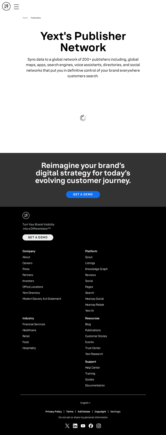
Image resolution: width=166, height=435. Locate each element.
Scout (88, 257)
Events (89, 342)
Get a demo (38, 237)
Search (89, 293)
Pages (89, 287)
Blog (88, 324)
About (26, 257)
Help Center (92, 367)
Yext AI (89, 310)
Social (89, 281)
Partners (27, 275)
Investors (28, 281)
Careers (27, 263)
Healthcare (29, 330)
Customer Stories (96, 336)
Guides (89, 379)
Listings (90, 263)
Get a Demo (83, 194)
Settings (115, 411)
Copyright (100, 411)
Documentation (95, 385)
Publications (93, 330)
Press (25, 269)
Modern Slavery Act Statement (41, 299)
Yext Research (94, 354)
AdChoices (84, 411)
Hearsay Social (94, 299)
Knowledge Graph (96, 269)
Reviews (90, 275)
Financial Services (33, 324)
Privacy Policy (53, 411)
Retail (26, 336)
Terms (69, 411)
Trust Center (93, 348)
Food (25, 342)
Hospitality (29, 348)
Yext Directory (31, 293)
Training (90, 373)
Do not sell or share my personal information (83, 417)
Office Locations (32, 287)
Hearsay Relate (94, 305)
